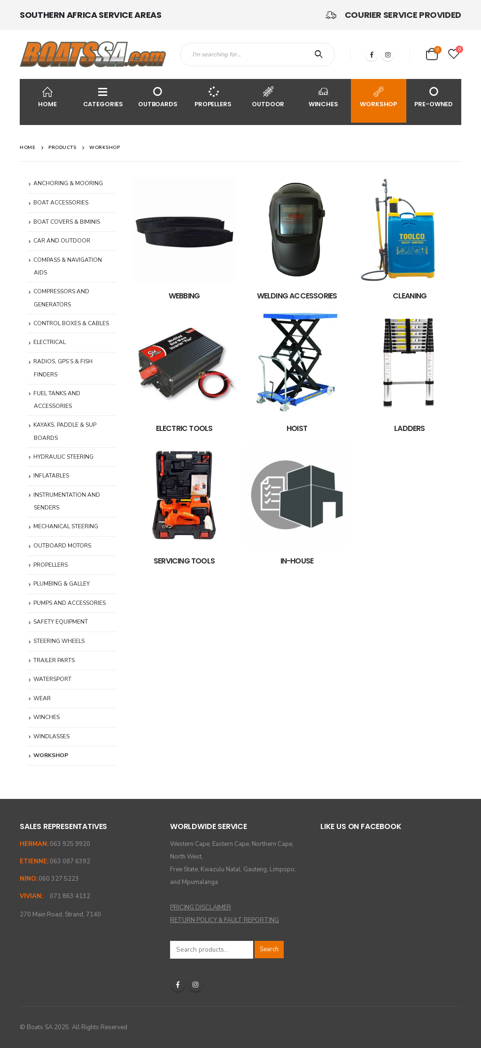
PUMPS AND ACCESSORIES (69, 603)
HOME (47, 97)
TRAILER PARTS (54, 660)
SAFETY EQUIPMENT (60, 622)
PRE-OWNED (434, 97)
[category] (184, 230)
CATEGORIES (103, 97)
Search (269, 949)
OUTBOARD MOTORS (62, 545)
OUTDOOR (268, 97)
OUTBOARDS (158, 97)
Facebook (178, 985)
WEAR (42, 698)
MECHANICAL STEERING (65, 526)
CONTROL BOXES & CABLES (71, 323)
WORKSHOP (378, 97)
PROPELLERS (213, 97)
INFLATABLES (51, 475)
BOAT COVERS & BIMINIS (66, 222)
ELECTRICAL (49, 342)
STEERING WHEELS (59, 641)
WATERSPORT (52, 679)
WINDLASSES (51, 736)
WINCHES (323, 97)
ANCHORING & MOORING (68, 183)
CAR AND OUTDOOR (61, 240)
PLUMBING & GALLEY (61, 583)
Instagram (195, 985)
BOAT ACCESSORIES (60, 202)
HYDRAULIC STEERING (63, 457)
